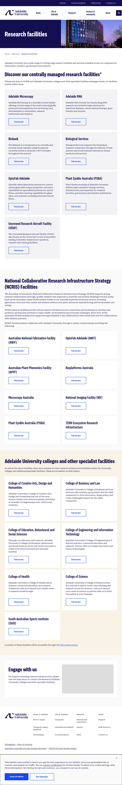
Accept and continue (17, 776)
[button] (116, 758)
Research (80, 714)
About (100, 714)
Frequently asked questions (40, 728)
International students (64, 727)
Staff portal (96, 3)
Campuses (59, 720)
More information (42, 776)
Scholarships (38, 735)
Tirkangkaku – (18, 744)
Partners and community (82, 721)
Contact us (110, 3)
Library (63, 3)
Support (101, 720)
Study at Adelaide (40, 714)
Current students (78, 3)
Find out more (19, 121)
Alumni (80, 727)
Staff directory (104, 727)
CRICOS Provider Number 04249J (63, 748)
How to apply (39, 720)
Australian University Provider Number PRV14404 (25, 748)
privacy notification (52, 765)
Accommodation (62, 735)
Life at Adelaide (61, 714)
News (79, 735)
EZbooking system (69, 645)
